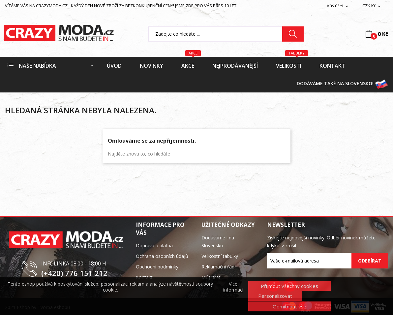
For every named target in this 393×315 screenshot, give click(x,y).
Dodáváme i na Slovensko (217, 241)
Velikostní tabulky (219, 256)
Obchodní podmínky (157, 266)
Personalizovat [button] (275, 296)
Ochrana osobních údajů (162, 256)
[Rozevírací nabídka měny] (371, 6)
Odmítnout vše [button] (289, 306)
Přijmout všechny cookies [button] (289, 286)
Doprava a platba (154, 245)
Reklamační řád (217, 266)
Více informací (233, 287)
